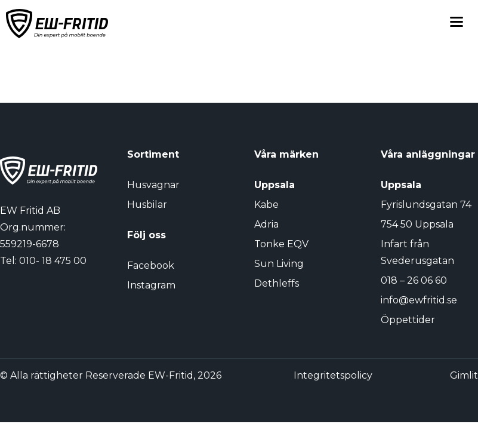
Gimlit (464, 375)
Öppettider (408, 319)
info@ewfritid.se (419, 300)
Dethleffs (276, 283)
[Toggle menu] (456, 24)
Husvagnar (153, 185)
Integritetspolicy (333, 375)
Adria (266, 224)
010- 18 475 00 (53, 260)
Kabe (266, 204)
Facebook (150, 265)
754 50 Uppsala (417, 224)
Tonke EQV (281, 244)
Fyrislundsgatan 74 (426, 204)
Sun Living (279, 263)
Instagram (151, 285)
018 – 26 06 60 (414, 280)
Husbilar (147, 204)
